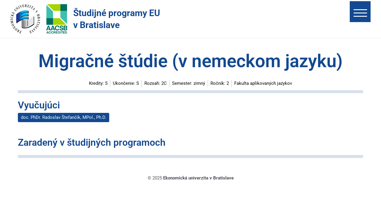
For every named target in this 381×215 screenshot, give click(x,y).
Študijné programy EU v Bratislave (116, 19)
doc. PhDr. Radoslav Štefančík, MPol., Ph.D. (63, 117)
